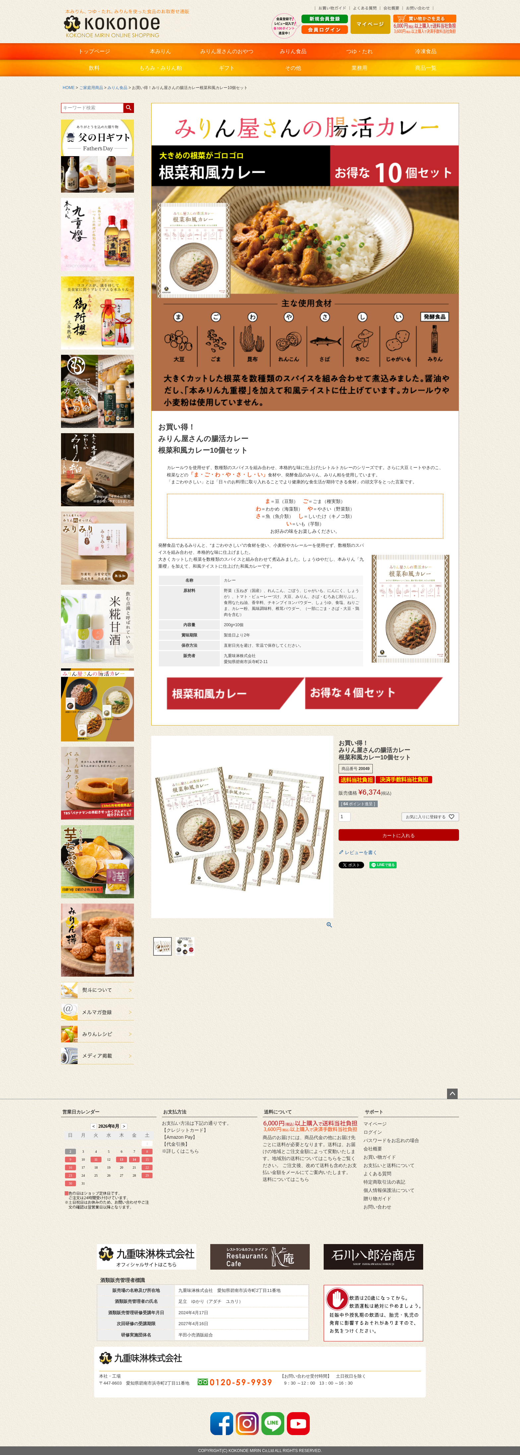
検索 (128, 108)
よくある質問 (377, 1173)
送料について (278, 1112)
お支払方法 (174, 1112)
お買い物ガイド (379, 1157)
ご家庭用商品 (91, 87)
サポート (374, 1112)
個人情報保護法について (389, 1190)
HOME (69, 87)
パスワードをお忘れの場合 (391, 1140)
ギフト (227, 68)
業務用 (359, 68)
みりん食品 (293, 51)
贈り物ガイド (377, 1198)
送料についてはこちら (286, 1179)
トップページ (94, 51)
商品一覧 (425, 68)
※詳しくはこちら (180, 1151)
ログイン (372, 1132)
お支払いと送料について (389, 1165)
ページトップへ (452, 1094)
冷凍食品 (425, 51)
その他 (293, 68)
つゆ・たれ (359, 51)
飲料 (94, 68)
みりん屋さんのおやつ (226, 51)
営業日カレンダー (80, 1112)
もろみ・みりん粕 (160, 68)
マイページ (375, 1123)
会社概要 (372, 1148)
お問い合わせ (377, 1207)
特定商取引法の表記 (384, 1182)
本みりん (160, 51)
